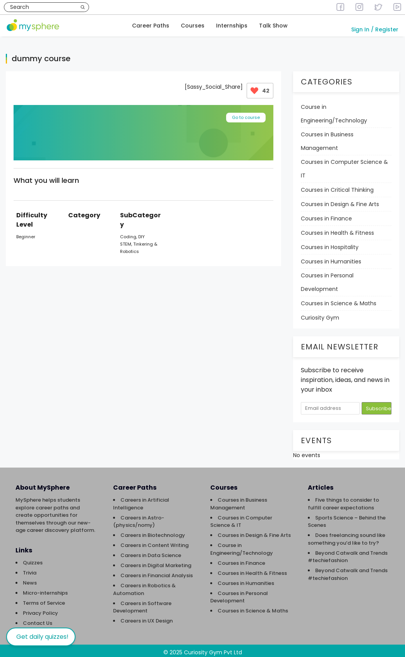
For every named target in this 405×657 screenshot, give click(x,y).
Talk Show (273, 25)
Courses (192, 25)
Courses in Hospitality (330, 244)
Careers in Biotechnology (152, 531)
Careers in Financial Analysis (156, 572)
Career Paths (150, 25)
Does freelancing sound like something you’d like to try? (346, 535)
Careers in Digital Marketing (155, 562)
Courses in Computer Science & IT (344, 165)
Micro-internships (45, 589)
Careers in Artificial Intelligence (141, 500)
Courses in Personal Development (327, 278)
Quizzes (33, 559)
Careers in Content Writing (154, 541)
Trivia (29, 569)
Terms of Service (44, 599)
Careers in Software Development (142, 603)
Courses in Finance (326, 215)
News (30, 579)
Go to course (246, 114)
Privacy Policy (40, 609)
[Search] (82, 7)
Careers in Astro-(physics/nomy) (138, 518)
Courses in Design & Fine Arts (340, 201)
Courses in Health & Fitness (337, 229)
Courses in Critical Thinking (337, 186)
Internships (231, 25)
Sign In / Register (374, 29)
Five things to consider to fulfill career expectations (343, 500)
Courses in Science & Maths (338, 300)
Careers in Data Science (150, 552)
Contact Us (37, 619)
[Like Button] (254, 87)
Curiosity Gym (320, 314)
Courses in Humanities (331, 258)
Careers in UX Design (146, 617)
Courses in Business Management (327, 137)
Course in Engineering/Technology (334, 110)
